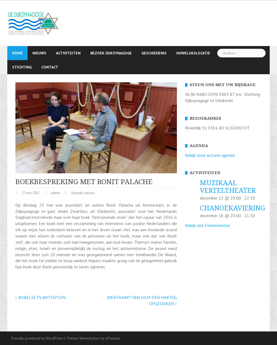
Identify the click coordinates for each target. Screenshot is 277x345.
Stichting (22, 67)
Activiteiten (68, 53)
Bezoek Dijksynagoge (111, 53)
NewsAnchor (90, 338)
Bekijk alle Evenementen (207, 225)
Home (17, 53)
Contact (49, 67)
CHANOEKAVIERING (232, 208)
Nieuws (39, 53)
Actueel (77, 193)
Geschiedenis (154, 53)
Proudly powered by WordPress (37, 338)
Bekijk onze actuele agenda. (210, 155)
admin (55, 193)
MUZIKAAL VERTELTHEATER (228, 186)
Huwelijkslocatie (193, 53)
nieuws (89, 193)
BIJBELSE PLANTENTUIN (41, 297)
